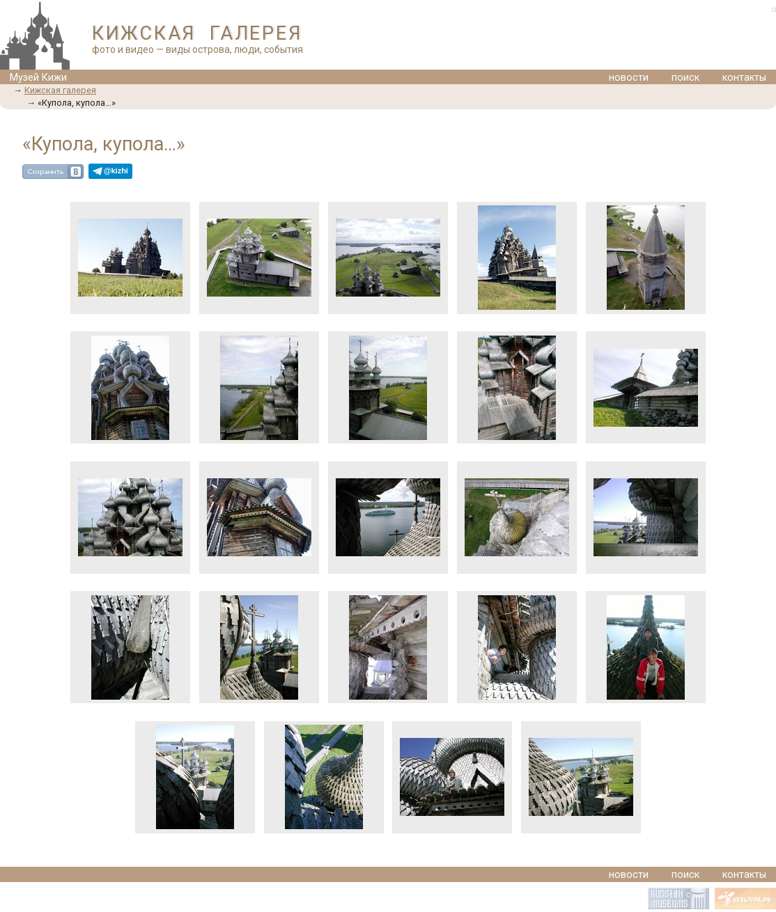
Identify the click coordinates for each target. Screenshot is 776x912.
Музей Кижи (38, 78)
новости (629, 78)
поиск (685, 78)
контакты (744, 78)
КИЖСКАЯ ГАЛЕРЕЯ (197, 33)
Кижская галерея (60, 90)
